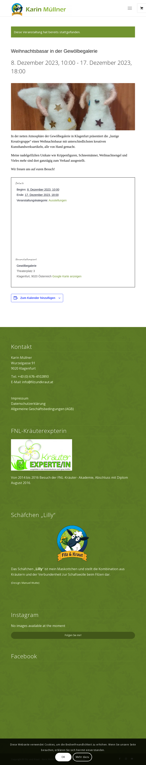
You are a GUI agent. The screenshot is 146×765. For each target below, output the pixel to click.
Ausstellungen (58, 200)
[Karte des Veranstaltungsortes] (73, 231)
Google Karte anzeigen (66, 276)
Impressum (19, 398)
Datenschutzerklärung (28, 403)
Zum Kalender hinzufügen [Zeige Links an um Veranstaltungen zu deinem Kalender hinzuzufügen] (37, 298)
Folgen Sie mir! (73, 635)
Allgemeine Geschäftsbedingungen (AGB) (42, 409)
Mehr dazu (82, 757)
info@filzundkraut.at (37, 382)
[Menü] (130, 8)
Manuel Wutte (30, 583)
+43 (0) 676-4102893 (33, 376)
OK (63, 757)
